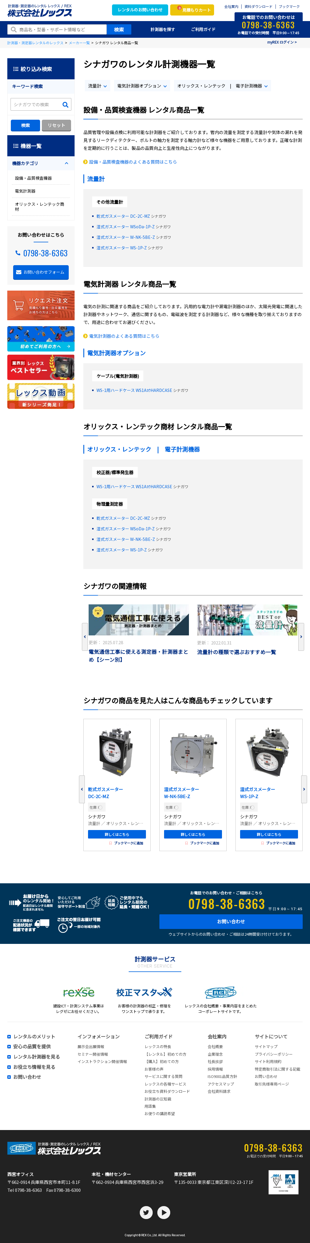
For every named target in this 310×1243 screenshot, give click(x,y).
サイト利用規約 (268, 1061)
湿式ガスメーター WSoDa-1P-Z (126, 226)
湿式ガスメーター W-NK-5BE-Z (126, 237)
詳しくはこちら (117, 834)
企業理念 (215, 1054)
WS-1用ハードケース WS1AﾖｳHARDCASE (134, 390)
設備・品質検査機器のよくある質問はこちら (133, 162)
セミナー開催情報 (93, 1054)
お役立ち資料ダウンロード (167, 1091)
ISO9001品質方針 (222, 1076)
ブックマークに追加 (126, 843)
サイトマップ (266, 1046)
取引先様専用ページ (272, 1084)
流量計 (94, 86)
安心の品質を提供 (32, 1047)
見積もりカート (194, 9)
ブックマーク (289, 6)
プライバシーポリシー (274, 1054)
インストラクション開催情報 (102, 1061)
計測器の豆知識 (157, 1099)
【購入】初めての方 (161, 1061)
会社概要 (215, 1046)
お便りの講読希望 (159, 1113)
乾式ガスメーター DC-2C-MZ (123, 216)
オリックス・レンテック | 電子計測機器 (219, 86)
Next (301, 637)
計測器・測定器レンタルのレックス (35, 42)
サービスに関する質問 (163, 1076)
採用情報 (215, 1069)
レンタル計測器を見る (36, 1057)
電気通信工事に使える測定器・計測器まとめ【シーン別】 (138, 655)
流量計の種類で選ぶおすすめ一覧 (236, 652)
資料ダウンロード (258, 6)
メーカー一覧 (79, 42)
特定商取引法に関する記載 (277, 1069)
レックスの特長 (157, 1046)
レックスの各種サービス (165, 1084)
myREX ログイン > (282, 42)
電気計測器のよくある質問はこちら (124, 336)
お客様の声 (153, 1069)
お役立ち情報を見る (34, 1067)
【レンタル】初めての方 (165, 1054)
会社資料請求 (219, 1091)
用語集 (150, 1106)
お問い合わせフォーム (43, 272)
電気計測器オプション (139, 86)
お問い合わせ (231, 921)
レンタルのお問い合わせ (140, 10)
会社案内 (231, 6)
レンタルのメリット (34, 1037)
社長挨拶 (215, 1061)
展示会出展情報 (91, 1046)
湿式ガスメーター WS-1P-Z (122, 248)
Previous (85, 637)
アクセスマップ (221, 1084)
